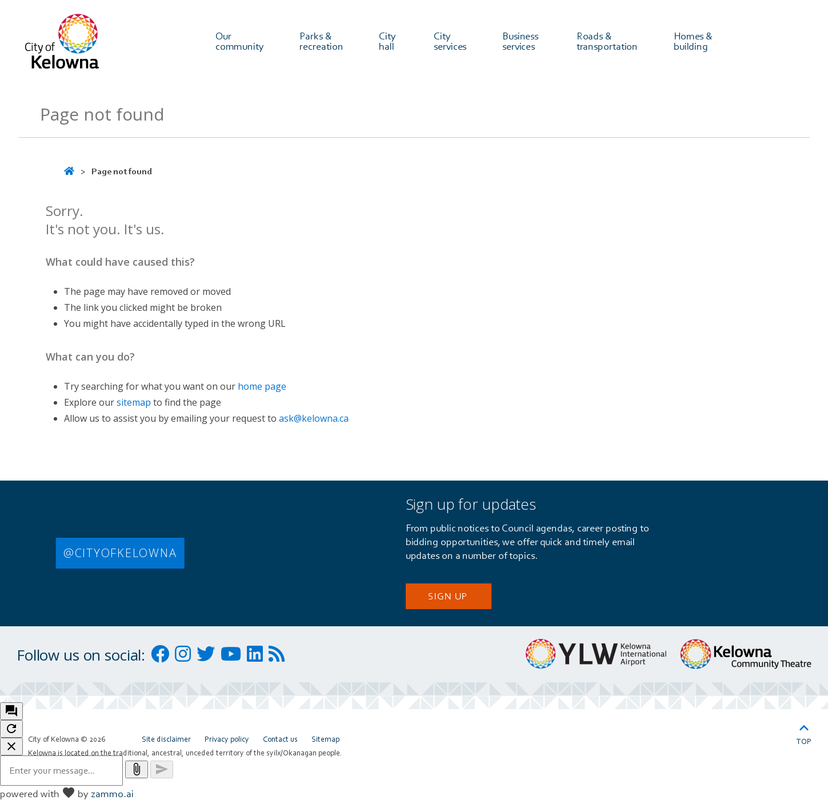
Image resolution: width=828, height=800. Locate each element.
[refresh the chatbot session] (11, 729)
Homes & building (694, 40)
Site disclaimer (166, 738)
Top (804, 732)
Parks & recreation (321, 40)
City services (450, 40)
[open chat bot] (11, 711)
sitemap (134, 402)
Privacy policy (227, 738)
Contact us (280, 738)
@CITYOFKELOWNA (120, 553)
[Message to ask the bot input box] (61, 770)
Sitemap (325, 738)
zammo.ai (112, 793)
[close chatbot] (11, 746)
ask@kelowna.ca (314, 418)
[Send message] (161, 769)
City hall (388, 40)
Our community (239, 40)
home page (262, 386)
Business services (521, 40)
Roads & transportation (607, 40)
